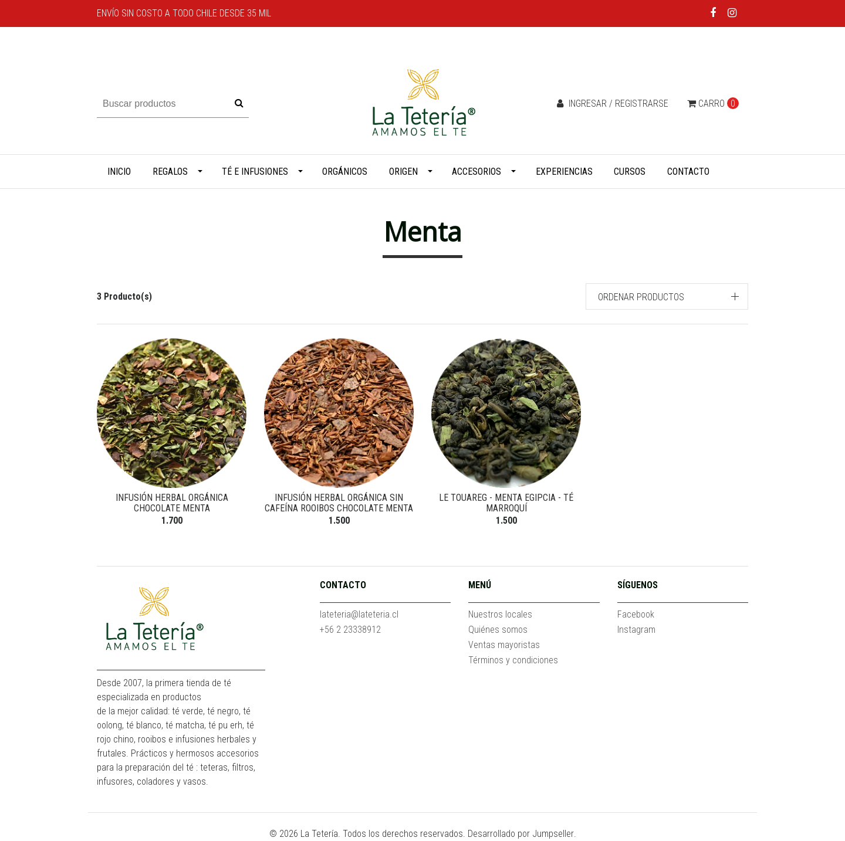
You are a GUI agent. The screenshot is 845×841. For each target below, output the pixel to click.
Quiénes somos (498, 629)
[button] (667, 296)
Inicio (119, 171)
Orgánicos (344, 171)
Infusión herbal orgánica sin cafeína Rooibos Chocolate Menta (339, 503)
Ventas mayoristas (504, 644)
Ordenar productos (641, 297)
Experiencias (564, 171)
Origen (403, 171)
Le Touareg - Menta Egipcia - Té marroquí (506, 503)
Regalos (170, 171)
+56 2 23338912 (350, 629)
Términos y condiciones (513, 660)
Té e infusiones (255, 171)
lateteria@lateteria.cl (359, 614)
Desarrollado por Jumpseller (521, 833)
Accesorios (476, 171)
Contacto (688, 171)
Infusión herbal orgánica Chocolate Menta (172, 503)
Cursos (629, 171)
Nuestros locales (500, 614)
